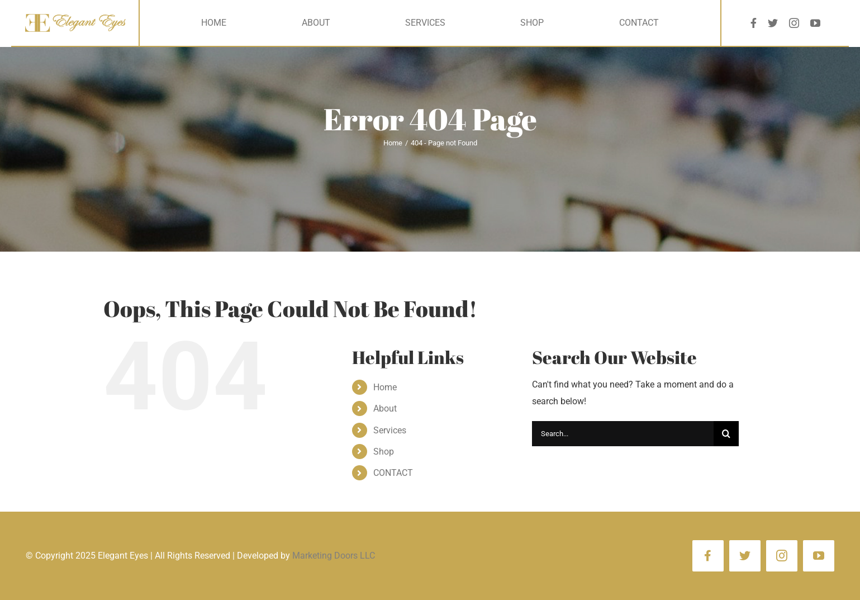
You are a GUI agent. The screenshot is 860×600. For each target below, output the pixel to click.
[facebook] (753, 23)
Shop (383, 451)
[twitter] (773, 23)
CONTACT (393, 472)
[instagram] (794, 23)
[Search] (726, 433)
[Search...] (623, 433)
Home (385, 387)
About (385, 408)
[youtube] (815, 23)
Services (389, 430)
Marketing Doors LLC (333, 555)
